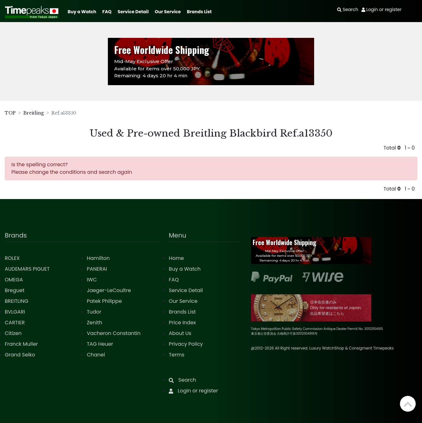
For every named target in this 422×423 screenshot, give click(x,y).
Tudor (94, 311)
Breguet (15, 290)
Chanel (96, 354)
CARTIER (15, 322)
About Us (180, 333)
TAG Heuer (100, 344)
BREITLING (16, 301)
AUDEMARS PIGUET (27, 269)
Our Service (168, 12)
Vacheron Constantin (113, 333)
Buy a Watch (81, 12)
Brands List (199, 12)
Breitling (33, 113)
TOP (10, 113)
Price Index (182, 322)
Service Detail (133, 12)
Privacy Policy (186, 344)
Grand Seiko (20, 354)
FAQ (107, 12)
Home (176, 258)
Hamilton (98, 258)
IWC (92, 279)
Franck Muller (21, 344)
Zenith (94, 322)
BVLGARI (15, 311)
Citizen (13, 333)
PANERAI (97, 269)
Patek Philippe (104, 301)
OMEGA (14, 279)
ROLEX (12, 258)
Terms (176, 354)
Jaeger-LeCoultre (109, 290)
